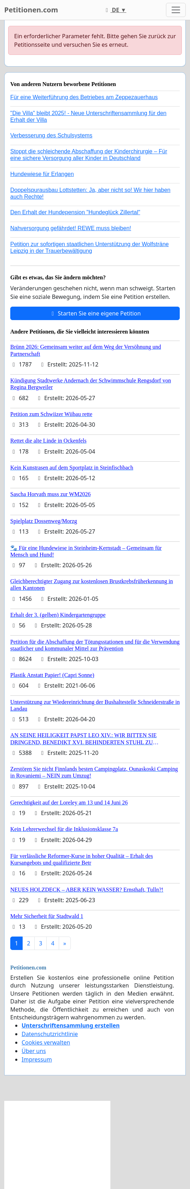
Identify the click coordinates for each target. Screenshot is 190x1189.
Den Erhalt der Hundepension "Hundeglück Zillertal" (75, 212)
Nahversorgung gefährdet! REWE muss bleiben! (70, 228)
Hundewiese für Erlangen (42, 174)
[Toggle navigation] (176, 10)
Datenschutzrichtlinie (50, 1034)
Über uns (34, 1051)
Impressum (37, 1059)
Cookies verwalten (46, 1042)
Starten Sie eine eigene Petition (95, 313)
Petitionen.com (31, 10)
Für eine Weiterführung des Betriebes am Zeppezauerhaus (84, 97)
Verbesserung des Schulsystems (51, 135)
